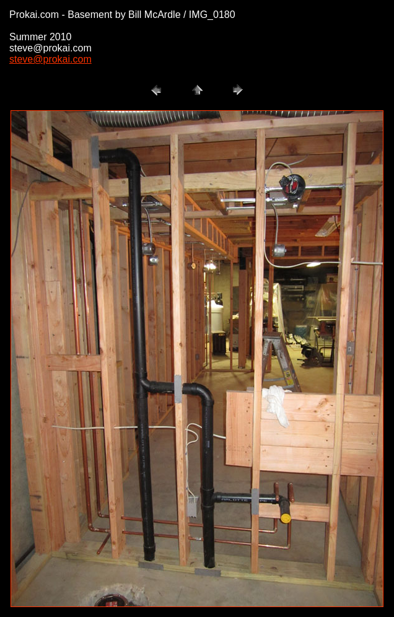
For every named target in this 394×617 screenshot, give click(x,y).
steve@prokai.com (50, 59)
